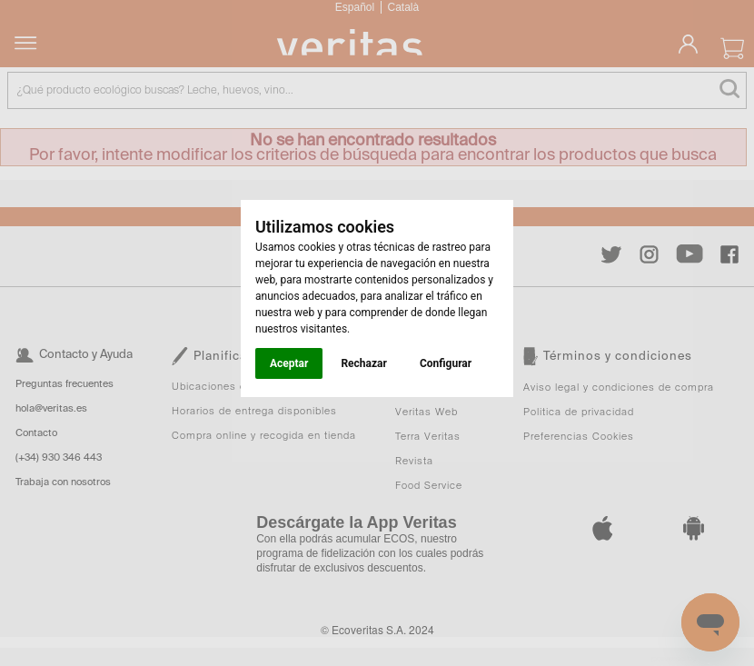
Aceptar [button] (289, 363)
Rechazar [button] (363, 363)
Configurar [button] (445, 363)
